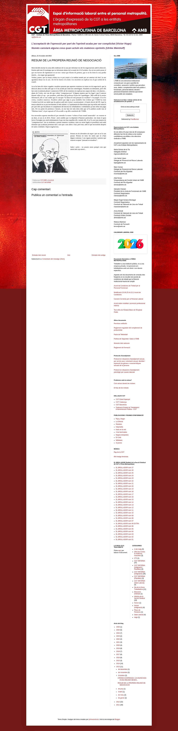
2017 (118, 654)
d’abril (120, 692)
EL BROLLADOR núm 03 (124, 534)
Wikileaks (119, 440)
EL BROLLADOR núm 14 (124, 502)
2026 (118, 627)
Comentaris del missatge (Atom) (53, 259)
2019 (118, 648)
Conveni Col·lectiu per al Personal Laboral (128, 299)
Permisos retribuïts (120, 323)
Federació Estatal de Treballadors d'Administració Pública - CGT (127, 408)
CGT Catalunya (121, 402)
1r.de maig (138, 549)
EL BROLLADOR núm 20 (124, 486)
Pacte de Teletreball (121, 334)
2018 (118, 651)
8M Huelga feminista (121, 457)
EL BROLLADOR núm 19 (124, 489)
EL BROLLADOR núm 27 (124, 468)
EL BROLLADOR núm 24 (124, 475)
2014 (118, 663)
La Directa (119, 421)
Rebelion (119, 424)
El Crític (118, 437)
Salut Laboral (138, 615)
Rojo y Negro (120, 419)
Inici (68, 255)
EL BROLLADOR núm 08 (124, 518)
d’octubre (121, 675)
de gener (121, 698)
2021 (118, 642)
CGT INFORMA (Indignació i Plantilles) (139, 567)
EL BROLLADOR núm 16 (124, 497)
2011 (118, 705)
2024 (118, 633)
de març (121, 695)
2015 (118, 660)
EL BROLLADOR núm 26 (124, 470)
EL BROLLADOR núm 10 (124, 513)
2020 (118, 645)
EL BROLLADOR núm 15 (124, 499)
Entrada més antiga (98, 255)
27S (135, 558)
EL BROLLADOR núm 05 (124, 529)
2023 (118, 636)
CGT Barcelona (121, 405)
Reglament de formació (130, 349)
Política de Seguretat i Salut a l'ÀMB (126, 339)
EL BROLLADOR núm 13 (124, 505)
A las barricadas (121, 432)
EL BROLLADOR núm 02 (124, 537)
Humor (136, 603)
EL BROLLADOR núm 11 (124, 510)
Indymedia (119, 427)
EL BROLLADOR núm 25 (124, 473)
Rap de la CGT (119, 452)
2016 (118, 657)
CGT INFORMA (46, 182)
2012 (118, 702)
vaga (136, 617)
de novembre (123, 672)
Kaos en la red (121, 429)
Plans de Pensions (137, 611)
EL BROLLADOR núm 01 (124, 539)
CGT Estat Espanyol (123, 399)
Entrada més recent (39, 255)
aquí (119, 550)
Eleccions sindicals (137, 593)
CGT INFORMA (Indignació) (139, 573)
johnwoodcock (94, 719)
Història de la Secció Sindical (139, 597)
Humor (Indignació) (138, 606)
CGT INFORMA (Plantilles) (139, 577)
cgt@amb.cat (36, 37)
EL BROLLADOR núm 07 (124, 521)
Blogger (117, 719)
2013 (118, 667)
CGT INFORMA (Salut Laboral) (139, 582)
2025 (118, 630)
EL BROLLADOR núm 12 (124, 508)
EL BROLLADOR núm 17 (124, 494)
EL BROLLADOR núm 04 (124, 531)
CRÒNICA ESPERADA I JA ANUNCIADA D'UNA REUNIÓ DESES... (132, 679)
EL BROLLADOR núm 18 (124, 491)
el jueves (119, 443)
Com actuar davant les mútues (124, 383)
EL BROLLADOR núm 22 (124, 481)
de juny (121, 689)
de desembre (123, 669)
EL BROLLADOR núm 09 (124, 515)
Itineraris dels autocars (122, 343)
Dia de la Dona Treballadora (139, 588)
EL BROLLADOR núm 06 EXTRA (127, 523)
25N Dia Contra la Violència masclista (139, 553)
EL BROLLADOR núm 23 (124, 478)
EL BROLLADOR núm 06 (124, 526)
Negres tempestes (122, 435)
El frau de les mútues (121, 388)
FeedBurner (135, 119)
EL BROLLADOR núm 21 (124, 483)
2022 (118, 639)
